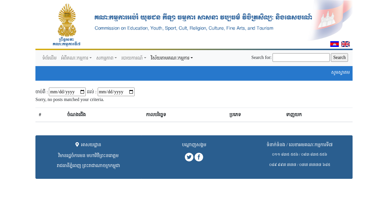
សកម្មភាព (104, 58)
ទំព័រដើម (49, 58)
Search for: (261, 57)
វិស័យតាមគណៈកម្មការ (170, 58)
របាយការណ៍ (132, 58)
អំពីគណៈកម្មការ (74, 58)
